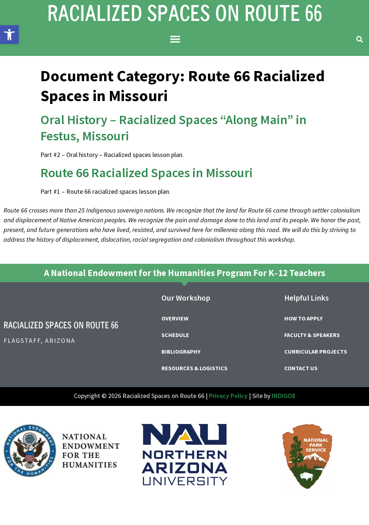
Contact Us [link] (300, 368)
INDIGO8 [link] (283, 395)
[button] (175, 39)
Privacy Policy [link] (228, 395)
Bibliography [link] (180, 351)
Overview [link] (174, 318)
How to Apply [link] (303, 318)
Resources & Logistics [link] (194, 368)
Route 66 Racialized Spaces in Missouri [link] (146, 173)
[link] (9, 34)
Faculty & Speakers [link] (312, 334)
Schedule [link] (175, 334)
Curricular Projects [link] (315, 351)
